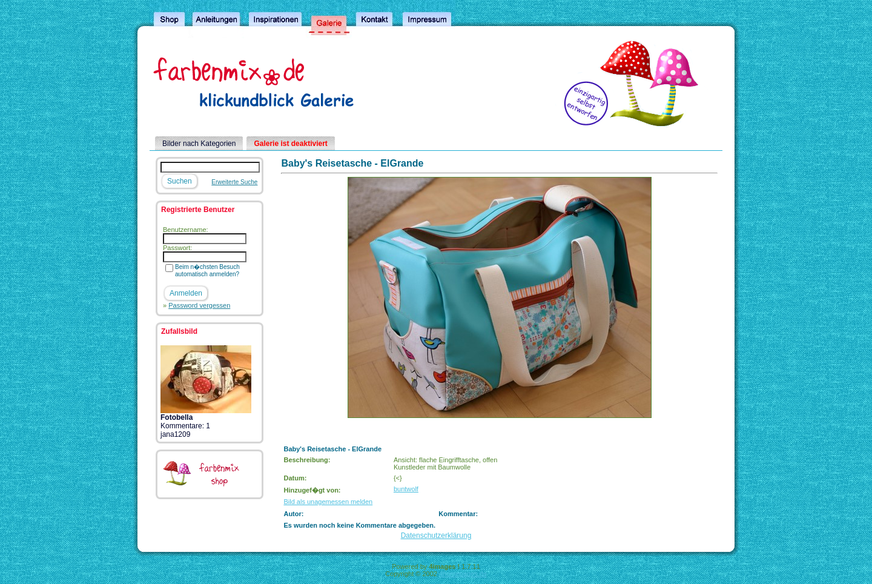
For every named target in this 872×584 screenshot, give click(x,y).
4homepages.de (463, 573)
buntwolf (406, 489)
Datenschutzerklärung (436, 535)
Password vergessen (199, 305)
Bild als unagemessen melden (327, 501)
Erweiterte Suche (234, 182)
